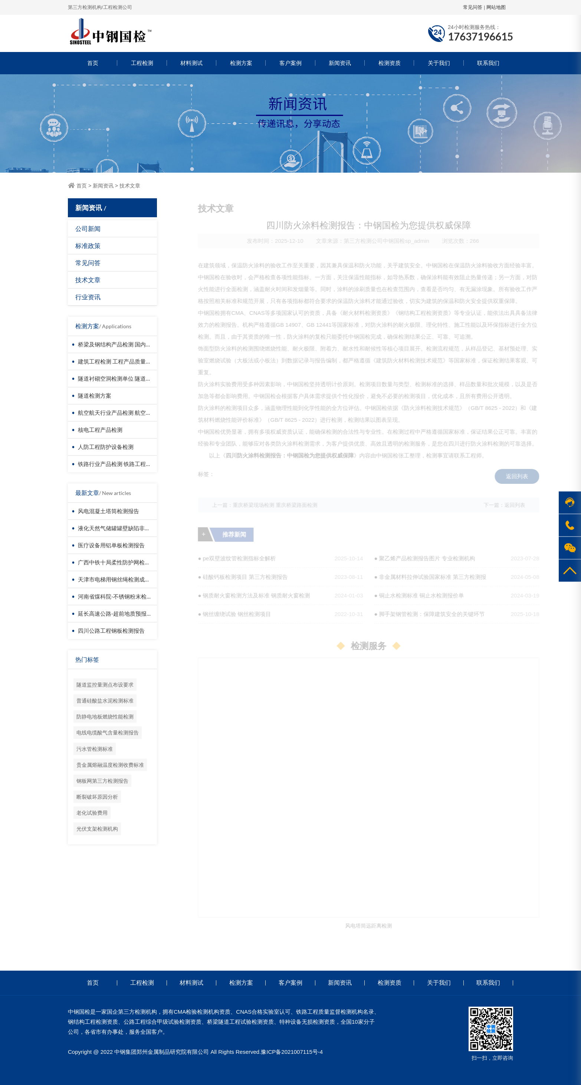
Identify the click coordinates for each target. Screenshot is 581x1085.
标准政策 (88, 246)
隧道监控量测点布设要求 (105, 684)
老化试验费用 (92, 812)
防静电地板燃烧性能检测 (105, 716)
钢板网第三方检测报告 (102, 781)
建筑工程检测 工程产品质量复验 (117, 361)
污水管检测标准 (94, 749)
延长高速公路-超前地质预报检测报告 (123, 613)
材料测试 (191, 63)
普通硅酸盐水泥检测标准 (105, 700)
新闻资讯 (340, 63)
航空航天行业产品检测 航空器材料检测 (126, 412)
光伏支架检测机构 (97, 828)
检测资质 (389, 63)
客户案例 (290, 63)
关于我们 (439, 63)
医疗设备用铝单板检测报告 (111, 545)
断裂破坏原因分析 (97, 797)
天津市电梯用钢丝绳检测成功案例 (119, 579)
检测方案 (241, 63)
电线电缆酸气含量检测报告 (107, 732)
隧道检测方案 (94, 395)
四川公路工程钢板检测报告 (111, 630)
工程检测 (142, 63)
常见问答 (472, 7)
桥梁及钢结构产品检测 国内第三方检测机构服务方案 (142, 344)
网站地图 (496, 7)
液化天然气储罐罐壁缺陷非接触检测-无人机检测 (137, 528)
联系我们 (488, 63)
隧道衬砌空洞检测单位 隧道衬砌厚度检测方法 (134, 378)
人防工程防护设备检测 (106, 446)
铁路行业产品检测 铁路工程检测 (117, 463)
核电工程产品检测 (100, 429)
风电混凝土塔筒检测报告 (108, 511)
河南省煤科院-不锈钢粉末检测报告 (120, 596)
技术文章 (129, 186)
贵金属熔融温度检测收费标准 (110, 765)
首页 (92, 63)
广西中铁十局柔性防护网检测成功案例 (125, 562)
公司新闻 (88, 228)
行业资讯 (88, 297)
